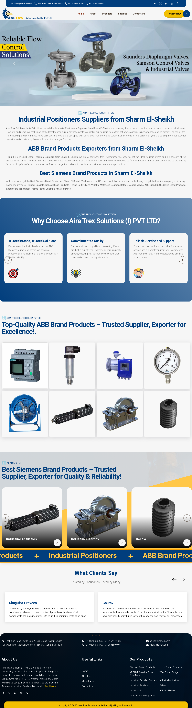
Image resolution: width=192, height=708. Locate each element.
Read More (50, 686)
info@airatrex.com (157, 644)
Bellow (141, 539)
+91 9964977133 (96, 3)
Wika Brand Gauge (169, 672)
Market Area (88, 681)
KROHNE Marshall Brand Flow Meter (142, 674)
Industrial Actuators (21, 539)
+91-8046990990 (55, 3)
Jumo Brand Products (171, 667)
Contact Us (139, 13)
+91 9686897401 (112, 644)
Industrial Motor (167, 690)
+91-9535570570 (76, 3)
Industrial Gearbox (85, 539)
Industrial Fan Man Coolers (143, 680)
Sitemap (122, 13)
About (93, 13)
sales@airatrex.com (23, 3)
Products (107, 13)
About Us (86, 676)
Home (80, 13)
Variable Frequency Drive (142, 695)
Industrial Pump (137, 690)
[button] (182, 259)
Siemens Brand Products (142, 667)
